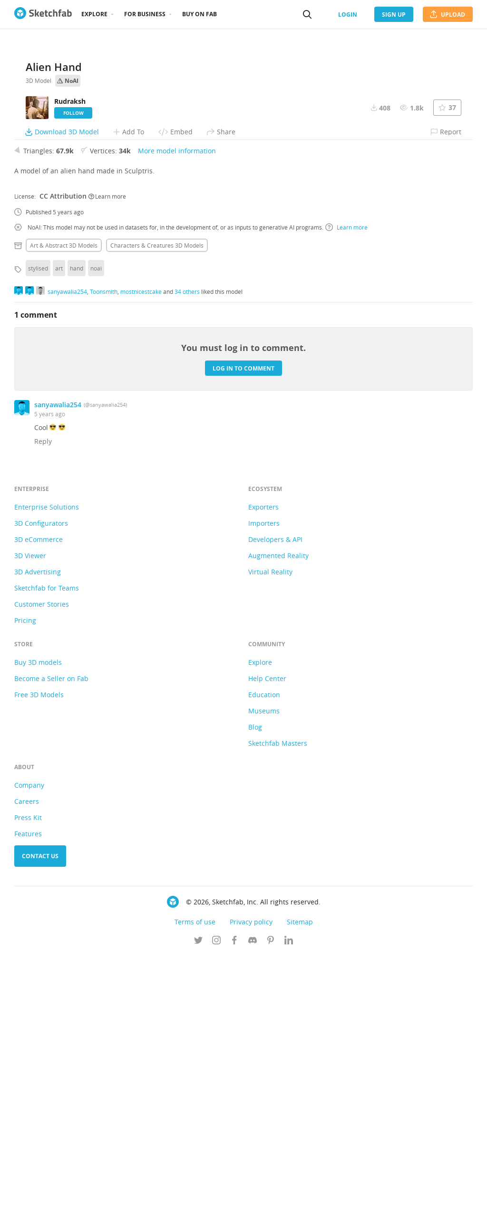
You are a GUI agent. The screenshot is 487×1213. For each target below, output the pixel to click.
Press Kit (28, 1074)
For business (145, 14)
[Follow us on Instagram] (216, 1198)
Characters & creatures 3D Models (157, 502)
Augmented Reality (278, 812)
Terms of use (195, 1178)
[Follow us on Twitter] (198, 1198)
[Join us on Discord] (252, 1198)
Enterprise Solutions (46, 764)
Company (29, 1042)
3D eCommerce (38, 796)
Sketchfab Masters (277, 1000)
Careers (26, 1058)
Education (264, 951)
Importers (264, 780)
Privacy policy (251, 1178)
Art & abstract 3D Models (63, 502)
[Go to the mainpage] (43, 14)
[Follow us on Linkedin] (288, 1198)
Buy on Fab (199, 14)
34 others (187, 548)
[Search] (307, 14)
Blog (255, 984)
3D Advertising (37, 828)
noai (96, 525)
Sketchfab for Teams (46, 845)
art (59, 525)
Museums (264, 967)
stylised (38, 525)
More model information (177, 407)
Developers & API (275, 796)
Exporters (263, 764)
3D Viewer (30, 812)
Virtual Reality (270, 828)
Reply (43, 698)
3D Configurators (41, 780)
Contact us (40, 1113)
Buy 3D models (38, 919)
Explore (94, 14)
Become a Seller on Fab (51, 935)
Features (28, 1090)
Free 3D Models (39, 951)
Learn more (107, 453)
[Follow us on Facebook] (234, 1198)
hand (76, 525)
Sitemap (300, 1178)
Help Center (267, 935)
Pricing (25, 877)
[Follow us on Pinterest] (270, 1198)
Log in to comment (243, 625)
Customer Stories (41, 861)
